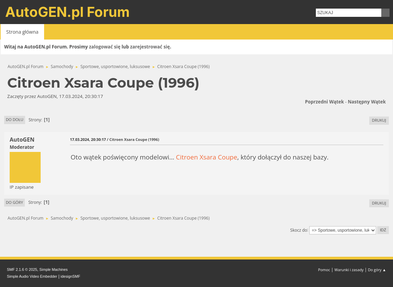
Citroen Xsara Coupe (206, 157)
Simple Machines (53, 269)
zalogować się (105, 47)
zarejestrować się (150, 47)
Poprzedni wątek (324, 102)
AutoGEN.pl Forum (67, 11)
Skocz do (298, 230)
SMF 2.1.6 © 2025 (22, 269)
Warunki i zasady (348, 269)
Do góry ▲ (377, 269)
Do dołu (14, 119)
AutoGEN (22, 139)
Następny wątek (367, 102)
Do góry (14, 202)
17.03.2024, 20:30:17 (88, 139)
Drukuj (379, 120)
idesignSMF (70, 276)
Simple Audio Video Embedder (32, 276)
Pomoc (324, 269)
